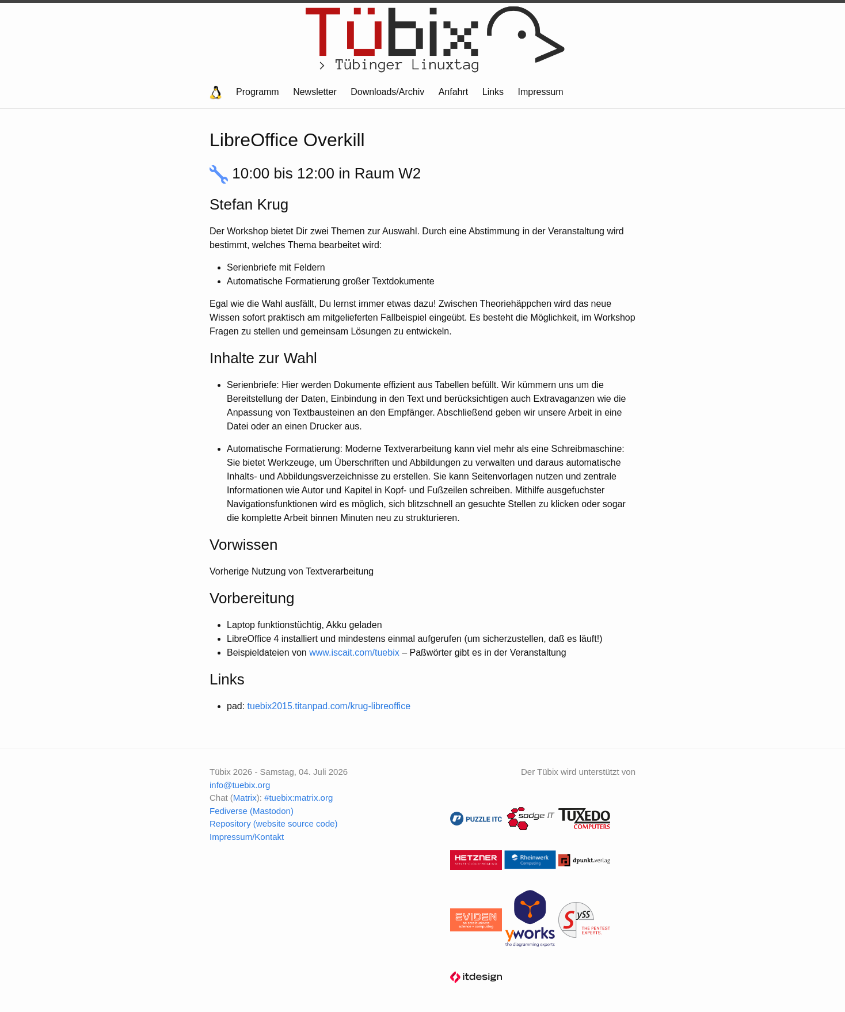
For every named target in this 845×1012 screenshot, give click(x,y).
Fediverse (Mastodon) (252, 811)
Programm (257, 92)
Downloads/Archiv (387, 92)
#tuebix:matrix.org (298, 797)
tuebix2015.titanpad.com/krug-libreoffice (329, 706)
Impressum (541, 92)
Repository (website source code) (274, 823)
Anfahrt (454, 92)
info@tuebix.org (240, 785)
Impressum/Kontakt (247, 837)
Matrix (245, 797)
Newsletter (315, 92)
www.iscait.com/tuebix (354, 652)
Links (493, 92)
